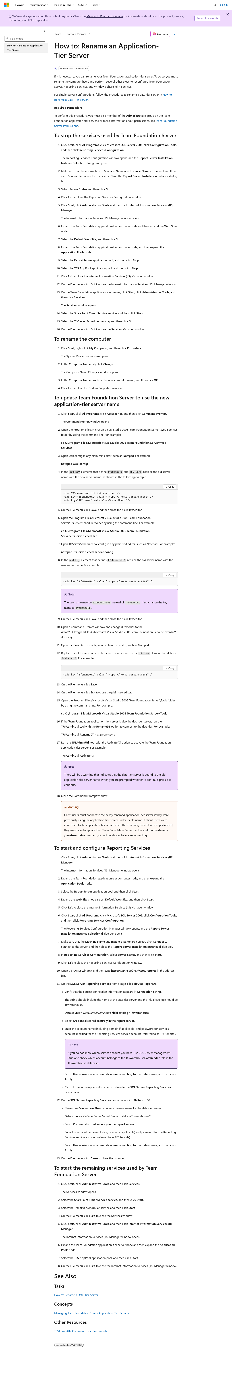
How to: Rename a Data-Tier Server (76, 1295)
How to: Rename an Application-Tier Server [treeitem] (25, 48)
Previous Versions (76, 34)
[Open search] (215, 5)
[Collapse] (44, 31)
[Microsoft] (6, 5)
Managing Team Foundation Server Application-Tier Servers (91, 1313)
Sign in (224, 4)
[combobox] (24, 39)
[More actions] (174, 34)
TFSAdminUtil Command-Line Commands (80, 1331)
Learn (58, 34)
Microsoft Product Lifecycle (104, 16)
